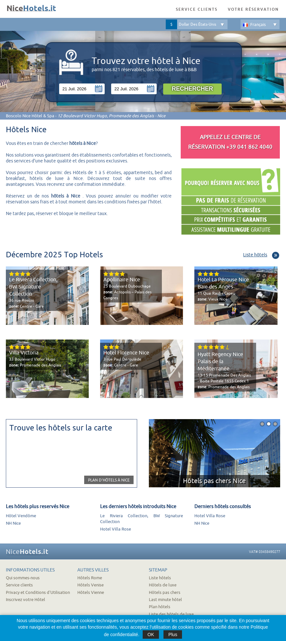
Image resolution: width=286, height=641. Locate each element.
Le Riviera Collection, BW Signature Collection (33, 286)
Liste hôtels (255, 255)
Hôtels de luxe (162, 585)
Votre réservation (253, 9)
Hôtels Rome (89, 578)
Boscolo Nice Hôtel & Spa (30, 116)
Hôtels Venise (90, 585)
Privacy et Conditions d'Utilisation (38, 592)
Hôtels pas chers (164, 592)
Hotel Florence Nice (126, 353)
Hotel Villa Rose (115, 529)
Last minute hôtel (165, 599)
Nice (31, 9)
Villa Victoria (23, 353)
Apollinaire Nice (121, 279)
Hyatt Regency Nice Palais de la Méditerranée (220, 361)
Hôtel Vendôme (21, 516)
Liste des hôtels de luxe (171, 614)
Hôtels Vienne (90, 592)
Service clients (196, 9)
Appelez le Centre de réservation (230, 142)
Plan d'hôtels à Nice (109, 480)
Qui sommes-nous (23, 578)
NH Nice (13, 523)
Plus (172, 634)
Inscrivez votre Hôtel (25, 599)
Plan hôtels (159, 606)
